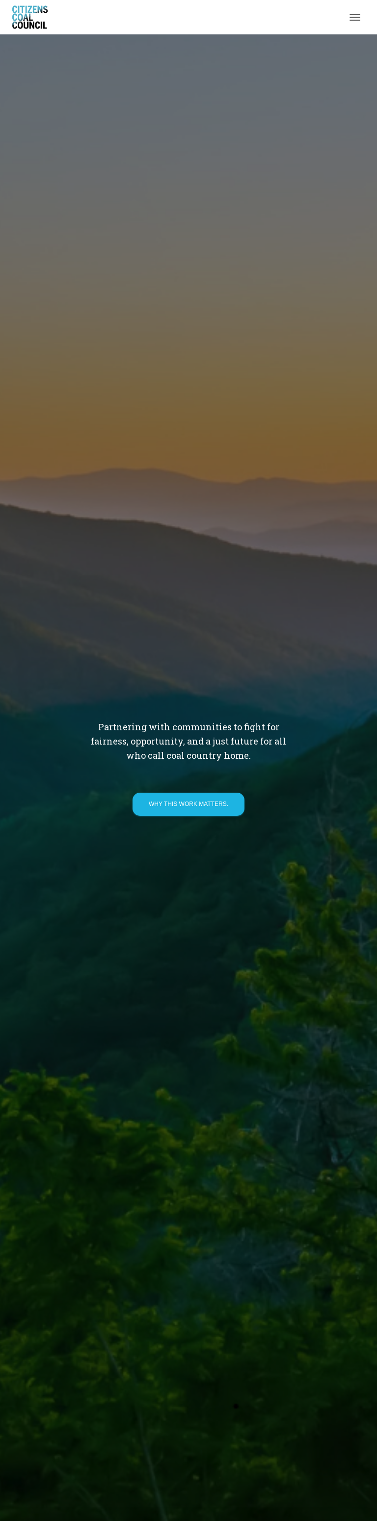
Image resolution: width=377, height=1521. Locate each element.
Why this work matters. (188, 804)
